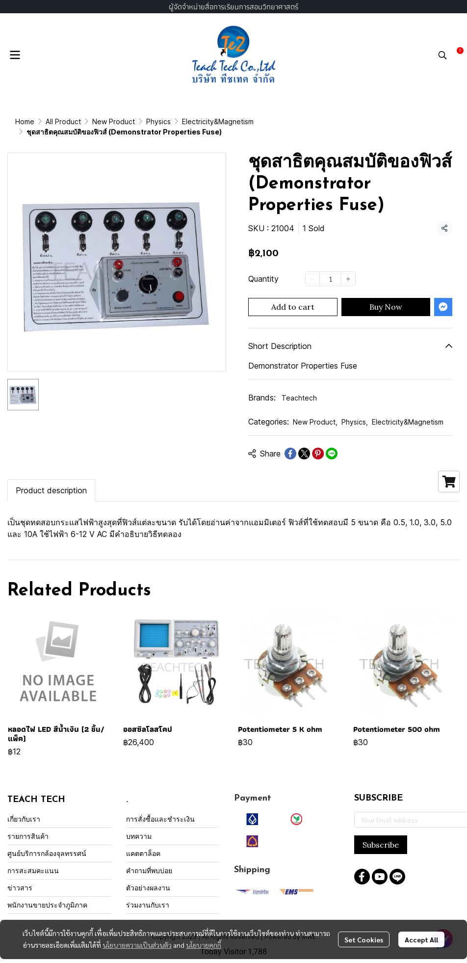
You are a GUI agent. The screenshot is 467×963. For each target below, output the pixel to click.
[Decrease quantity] (312, 268)
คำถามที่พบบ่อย (149, 860)
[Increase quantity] (348, 268)
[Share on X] (304, 443)
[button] (442, 55)
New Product (315, 411)
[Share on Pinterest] (318, 443)
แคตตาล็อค (143, 843)
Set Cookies (363, 939)
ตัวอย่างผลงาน (148, 877)
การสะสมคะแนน (33, 860)
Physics (354, 411)
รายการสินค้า (28, 826)
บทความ (139, 826)
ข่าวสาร (19, 877)
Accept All (421, 939)
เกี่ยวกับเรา (23, 808)
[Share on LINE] (331, 443)
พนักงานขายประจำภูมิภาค (47, 894)
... (49, 121)
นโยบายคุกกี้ (203, 944)
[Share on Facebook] (290, 443)
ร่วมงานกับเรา (147, 894)
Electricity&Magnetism (98, 121)
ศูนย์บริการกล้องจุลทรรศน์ (46, 843)
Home (24, 121)
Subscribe (381, 834)
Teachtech (299, 387)
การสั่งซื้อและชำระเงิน (160, 808)
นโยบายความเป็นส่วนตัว (137, 944)
